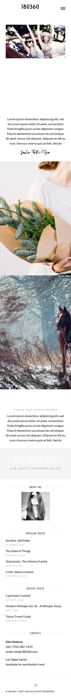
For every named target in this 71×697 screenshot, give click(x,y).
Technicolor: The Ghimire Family (26, 561)
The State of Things (18, 551)
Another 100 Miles (18, 540)
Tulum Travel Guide (18, 616)
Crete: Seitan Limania (19, 572)
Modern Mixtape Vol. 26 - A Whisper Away (33, 606)
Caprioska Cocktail (18, 595)
